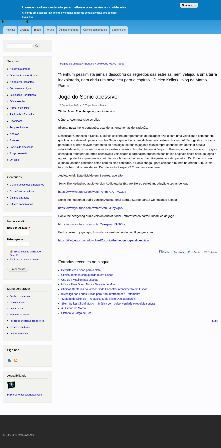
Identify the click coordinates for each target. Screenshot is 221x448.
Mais (215, 320)
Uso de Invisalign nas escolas (79, 279)
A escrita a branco (20, 68)
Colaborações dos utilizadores (27, 184)
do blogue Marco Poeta (110, 63)
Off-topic (14, 159)
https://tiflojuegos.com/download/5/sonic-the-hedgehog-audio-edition (103, 240)
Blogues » (90, 63)
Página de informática (22, 114)
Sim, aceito (189, 3)
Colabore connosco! (20, 296)
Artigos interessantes (22, 81)
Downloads (16, 120)
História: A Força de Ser (76, 313)
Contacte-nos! (17, 308)
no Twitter (194, 251)
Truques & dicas (19, 127)
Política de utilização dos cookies (27, 320)
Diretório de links (19, 107)
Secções (13, 61)
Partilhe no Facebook (171, 251)
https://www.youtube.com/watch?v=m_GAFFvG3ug (92, 191)
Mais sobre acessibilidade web (24, 394)
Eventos (24, 29)
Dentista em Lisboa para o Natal (81, 270)
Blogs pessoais (18, 153)
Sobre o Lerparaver (20, 314)
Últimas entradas (68, 29)
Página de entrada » (72, 63)
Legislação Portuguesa (23, 94)
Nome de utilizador (18, 228)
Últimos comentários (95, 29)
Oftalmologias (17, 101)
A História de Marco (73, 308)
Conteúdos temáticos (22, 191)
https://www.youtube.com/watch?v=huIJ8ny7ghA (90, 208)
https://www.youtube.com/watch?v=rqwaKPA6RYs (91, 224)
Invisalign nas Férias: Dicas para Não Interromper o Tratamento (100, 294)
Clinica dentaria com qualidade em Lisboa (87, 274)
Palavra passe (16, 239)
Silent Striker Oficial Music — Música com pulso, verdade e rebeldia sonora (108, 303)
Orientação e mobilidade (24, 75)
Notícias (10, 29)
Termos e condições (20, 327)
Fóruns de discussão (21, 146)
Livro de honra (17, 302)
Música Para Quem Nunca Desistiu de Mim (88, 284)
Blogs (37, 29)
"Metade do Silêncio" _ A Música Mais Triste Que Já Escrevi (98, 298)
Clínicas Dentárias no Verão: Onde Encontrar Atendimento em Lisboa (104, 289)
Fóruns (50, 29)
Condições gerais (19, 333)
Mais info (27, 15)
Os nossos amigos (20, 88)
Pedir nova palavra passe (24, 259)
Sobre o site (119, 29)
